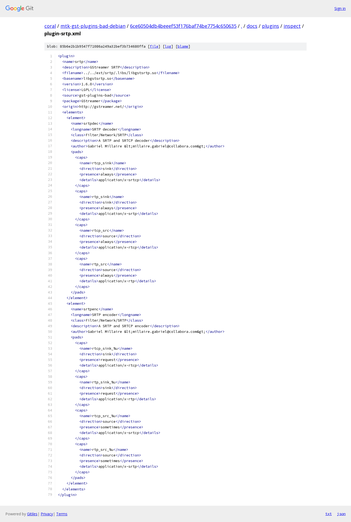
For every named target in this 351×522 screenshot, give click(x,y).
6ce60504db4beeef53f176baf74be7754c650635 (183, 26)
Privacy (47, 513)
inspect (292, 26)
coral (50, 26)
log (168, 46)
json (341, 513)
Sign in (340, 8)
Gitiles (32, 513)
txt (328, 513)
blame (183, 46)
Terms (61, 513)
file (154, 46)
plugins (270, 26)
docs (252, 26)
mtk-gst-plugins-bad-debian (92, 26)
